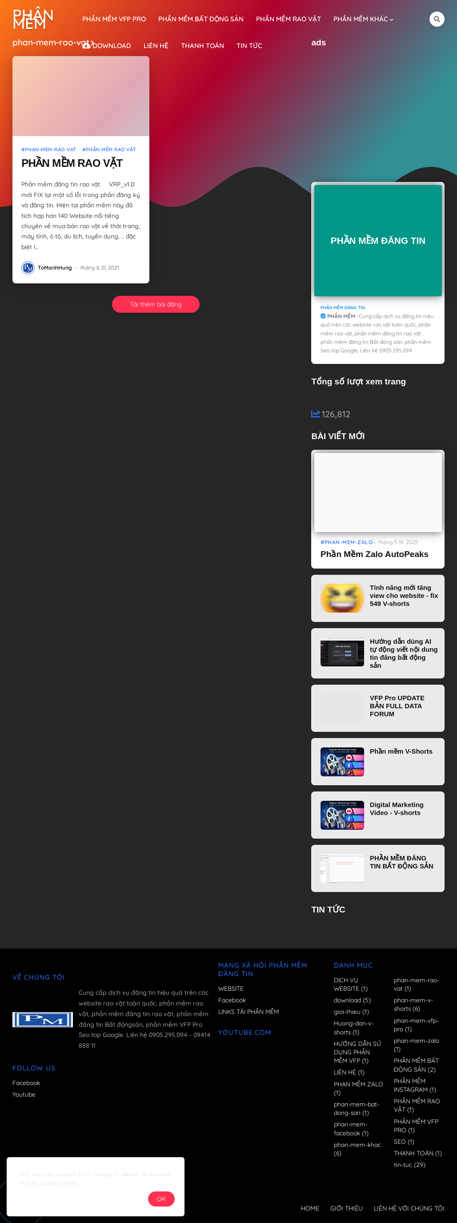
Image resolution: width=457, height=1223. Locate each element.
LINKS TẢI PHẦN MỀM (248, 1011)
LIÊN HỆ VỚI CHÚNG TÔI (409, 1208)
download (352, 1000)
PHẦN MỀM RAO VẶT (71, 163)
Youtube (24, 1094)
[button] (437, 19)
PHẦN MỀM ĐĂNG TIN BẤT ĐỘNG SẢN (401, 862)
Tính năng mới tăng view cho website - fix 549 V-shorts (404, 595)
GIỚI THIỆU (346, 1208)
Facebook (26, 1082)
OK (161, 1199)
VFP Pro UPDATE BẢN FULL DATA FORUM (397, 706)
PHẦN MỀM (33, 19)
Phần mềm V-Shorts (401, 751)
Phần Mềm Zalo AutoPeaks (375, 554)
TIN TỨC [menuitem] (249, 45)
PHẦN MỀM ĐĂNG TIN (378, 240)
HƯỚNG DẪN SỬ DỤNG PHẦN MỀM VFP (357, 1052)
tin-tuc (409, 1164)
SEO (404, 1141)
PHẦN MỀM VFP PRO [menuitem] (114, 19)
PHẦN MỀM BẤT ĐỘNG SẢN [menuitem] (201, 19)
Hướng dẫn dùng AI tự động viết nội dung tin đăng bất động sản (404, 653)
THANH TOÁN (418, 1153)
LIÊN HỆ (349, 1072)
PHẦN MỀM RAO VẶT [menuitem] (288, 19)
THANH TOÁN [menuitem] (202, 45)
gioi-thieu (351, 1011)
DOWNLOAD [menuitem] (106, 45)
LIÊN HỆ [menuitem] (156, 45)
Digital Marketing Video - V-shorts (397, 808)
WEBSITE (231, 988)
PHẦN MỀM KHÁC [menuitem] (360, 19)
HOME (310, 1208)
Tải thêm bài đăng (156, 304)
